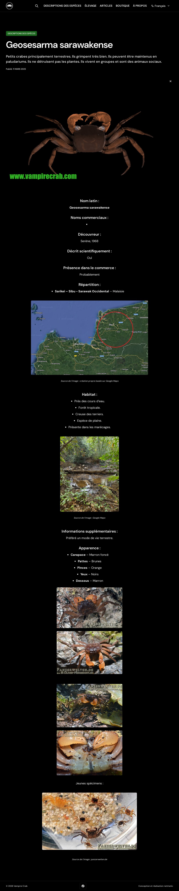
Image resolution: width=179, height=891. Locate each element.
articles (106, 6)
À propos (140, 6)
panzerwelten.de (99, 859)
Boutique (123, 6)
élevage (90, 6)
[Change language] (160, 6)
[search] (36, 5)
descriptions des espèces (62, 6)
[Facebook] (83, 886)
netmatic (168, 886)
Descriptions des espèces (21, 33)
